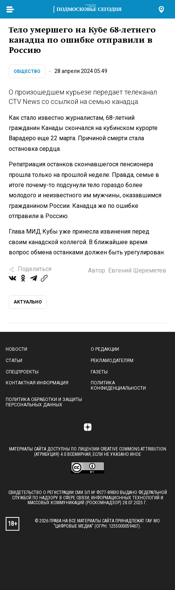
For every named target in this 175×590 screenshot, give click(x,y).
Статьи (14, 360)
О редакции (105, 349)
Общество (27, 71)
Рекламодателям (112, 360)
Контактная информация (37, 383)
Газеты (99, 372)
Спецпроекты (22, 372)
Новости (16, 349)
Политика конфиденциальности (118, 385)
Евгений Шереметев (137, 270)
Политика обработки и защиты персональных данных (44, 402)
